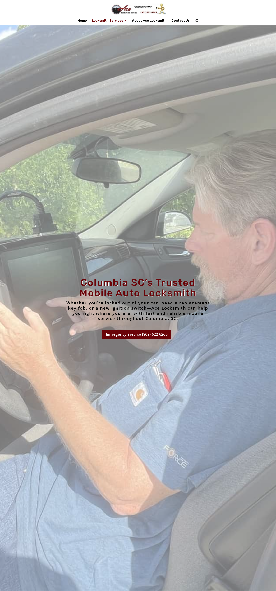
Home (82, 20)
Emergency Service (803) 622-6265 (137, 334)
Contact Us (181, 20)
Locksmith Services (107, 20)
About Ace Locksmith (149, 20)
